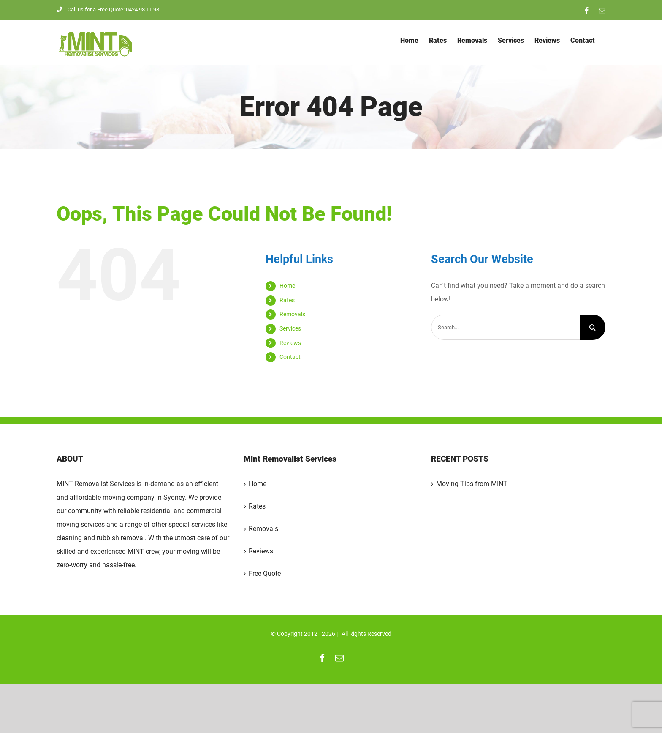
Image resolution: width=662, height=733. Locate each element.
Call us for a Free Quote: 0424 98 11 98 (108, 9)
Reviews (290, 342)
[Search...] (505, 327)
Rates (287, 300)
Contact (290, 356)
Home (287, 285)
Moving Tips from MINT (471, 484)
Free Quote (265, 573)
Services (290, 328)
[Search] (592, 327)
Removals (292, 314)
